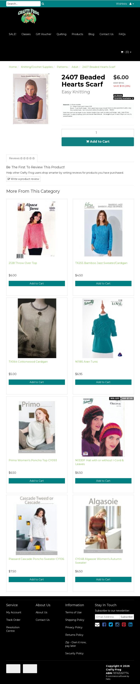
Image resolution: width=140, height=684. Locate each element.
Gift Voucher (43, 34)
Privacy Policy (74, 627)
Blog (91, 34)
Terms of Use (73, 612)
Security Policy (74, 653)
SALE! (12, 34)
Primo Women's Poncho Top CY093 (33, 460)
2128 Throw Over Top (23, 263)
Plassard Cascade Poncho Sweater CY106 (36, 559)
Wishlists (121, 3)
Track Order (13, 619)
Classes (26, 34)
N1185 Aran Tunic (86, 361)
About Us (41, 612)
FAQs (122, 34)
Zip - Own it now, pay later (75, 644)
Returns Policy (74, 634)
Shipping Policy (74, 619)
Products (77, 34)
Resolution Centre (13, 629)
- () (126, 52)
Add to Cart (97, 142)
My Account (13, 612)
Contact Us (106, 34)
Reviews (22, 158)
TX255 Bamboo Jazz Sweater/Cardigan (101, 263)
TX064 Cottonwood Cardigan (28, 361)
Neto (108, 679)
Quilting (61, 34)
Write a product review (23, 179)
